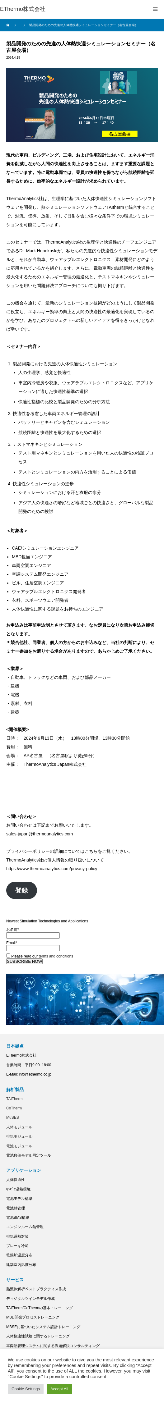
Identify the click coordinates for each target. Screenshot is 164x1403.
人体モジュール (19, 1127)
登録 (21, 890)
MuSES (12, 1117)
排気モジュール (19, 1136)
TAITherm (14, 1099)
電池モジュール (19, 1146)
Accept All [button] (59, 1389)
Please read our (39, 956)
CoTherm (14, 1108)
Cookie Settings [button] (26, 1389)
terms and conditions (56, 956)
